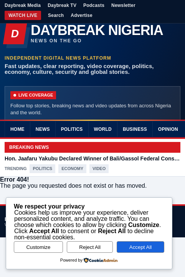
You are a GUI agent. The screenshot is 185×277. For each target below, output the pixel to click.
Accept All (140, 247)
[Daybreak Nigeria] (92, 33)
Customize (38, 247)
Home (17, 129)
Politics (72, 129)
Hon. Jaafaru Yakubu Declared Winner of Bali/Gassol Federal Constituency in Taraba (92, 158)
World (103, 129)
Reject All (90, 247)
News (43, 129)
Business (135, 129)
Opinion (168, 129)
